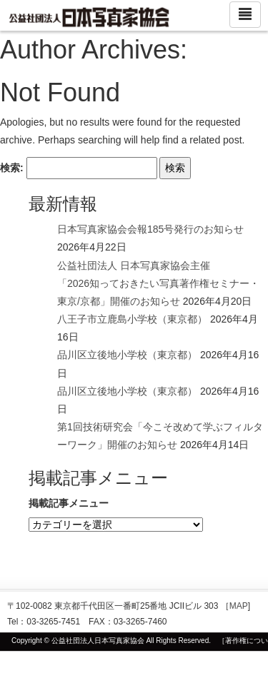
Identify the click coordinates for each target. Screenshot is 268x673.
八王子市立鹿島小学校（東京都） (132, 319)
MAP (238, 606)
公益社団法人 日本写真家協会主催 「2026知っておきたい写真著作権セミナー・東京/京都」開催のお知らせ (158, 283)
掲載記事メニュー (69, 503)
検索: (12, 167)
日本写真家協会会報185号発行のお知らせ (150, 229)
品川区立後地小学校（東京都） (127, 354)
